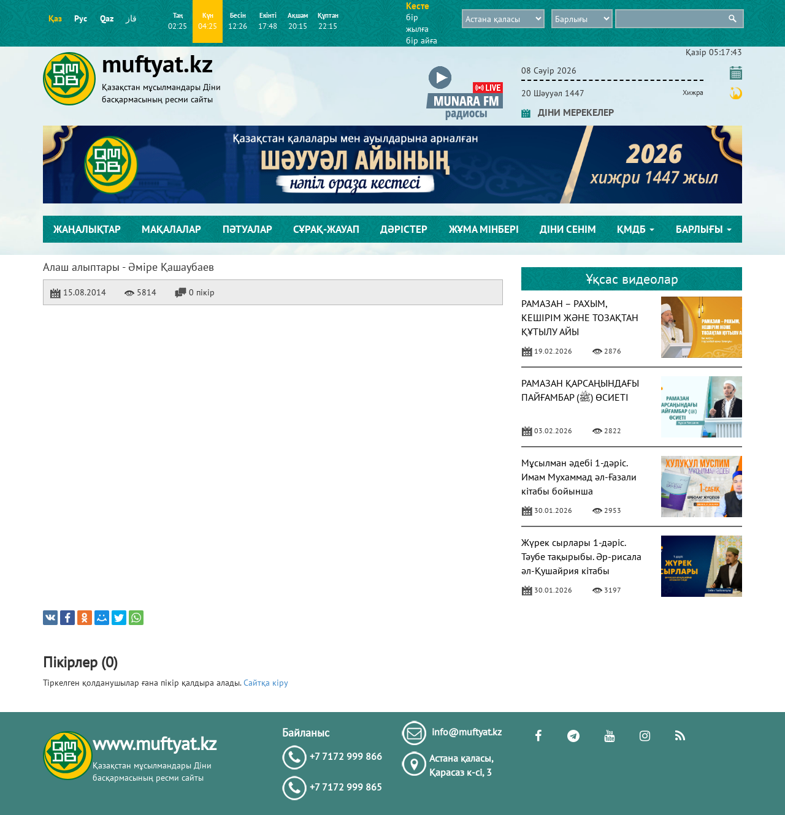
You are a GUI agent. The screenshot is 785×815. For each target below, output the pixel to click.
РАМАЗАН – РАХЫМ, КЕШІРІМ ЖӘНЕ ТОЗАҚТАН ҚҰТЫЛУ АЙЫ (579, 317)
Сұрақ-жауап (326, 229)
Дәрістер (403, 229)
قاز (131, 18)
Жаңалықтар (87, 229)
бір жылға (417, 23)
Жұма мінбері (484, 229)
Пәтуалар (247, 229)
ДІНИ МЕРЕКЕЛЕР (567, 112)
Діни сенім (568, 229)
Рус (80, 18)
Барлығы (704, 229)
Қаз (55, 18)
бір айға (421, 40)
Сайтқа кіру (265, 682)
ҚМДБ (635, 229)
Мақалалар (171, 229)
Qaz (106, 18)
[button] (464, 68)
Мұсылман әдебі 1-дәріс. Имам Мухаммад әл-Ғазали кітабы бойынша (579, 477)
